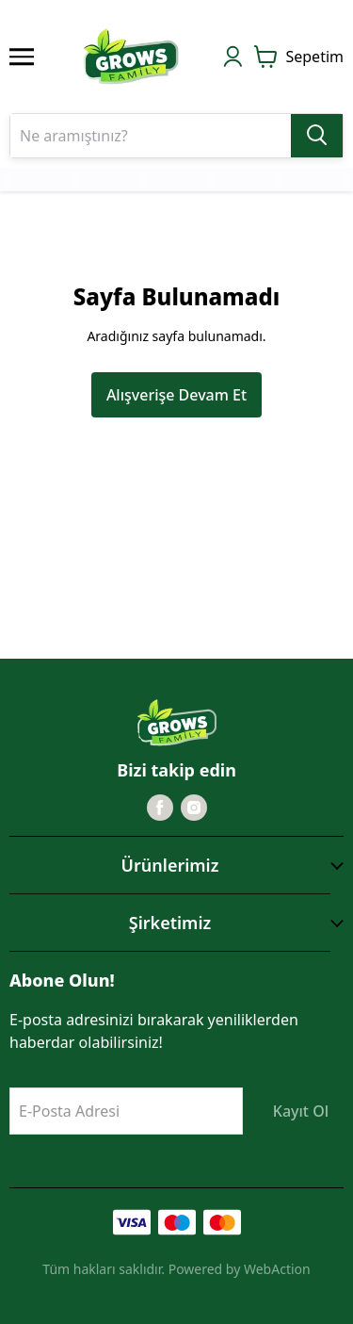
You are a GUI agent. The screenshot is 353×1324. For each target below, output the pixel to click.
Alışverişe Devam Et (176, 394)
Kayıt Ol (301, 1111)
